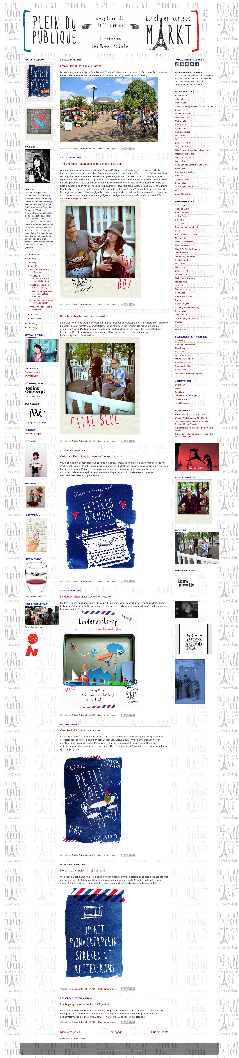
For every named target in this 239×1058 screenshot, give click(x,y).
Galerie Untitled (182, 117)
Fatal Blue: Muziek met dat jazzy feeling (84, 316)
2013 (30, 323)
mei (33, 266)
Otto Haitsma (181, 161)
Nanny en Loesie (183, 157)
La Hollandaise (182, 355)
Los (176, 139)
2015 (30, 258)
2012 (30, 327)
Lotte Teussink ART (184, 143)
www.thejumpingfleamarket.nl (75, 198)
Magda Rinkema (182, 146)
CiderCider (180, 348)
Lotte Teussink (181, 271)
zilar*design (180, 329)
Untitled (178, 322)
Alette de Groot (182, 209)
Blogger (139, 1050)
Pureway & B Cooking (185, 172)
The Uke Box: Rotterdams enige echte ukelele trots (91, 163)
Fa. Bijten (179, 351)
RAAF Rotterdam (183, 362)
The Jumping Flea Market (186, 186)
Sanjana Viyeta (182, 179)
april (33, 314)
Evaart (178, 110)
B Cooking (180, 341)
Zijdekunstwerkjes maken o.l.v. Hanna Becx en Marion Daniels (192, 423)
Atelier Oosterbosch (184, 216)
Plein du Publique (33, 434)
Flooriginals (180, 238)
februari (34, 318)
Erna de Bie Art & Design (186, 234)
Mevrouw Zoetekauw (184, 359)
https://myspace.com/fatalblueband (77, 335)
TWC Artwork (181, 315)
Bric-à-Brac (180, 220)
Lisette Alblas (181, 267)
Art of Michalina (182, 99)
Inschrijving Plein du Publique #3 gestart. (85, 1004)
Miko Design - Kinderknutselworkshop (192, 150)
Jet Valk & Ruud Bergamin (187, 396)
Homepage (115, 1032)
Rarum (178, 300)
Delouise (179, 388)
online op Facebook (142, 72)
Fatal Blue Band (182, 113)
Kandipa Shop (181, 124)
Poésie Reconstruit (183, 296)
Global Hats (180, 121)
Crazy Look (180, 223)
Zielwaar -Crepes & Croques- (188, 373)
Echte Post (180, 231)
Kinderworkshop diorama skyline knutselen (86, 596)
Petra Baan (180, 168)
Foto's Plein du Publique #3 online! (81, 66)
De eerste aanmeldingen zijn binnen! (82, 870)
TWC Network (31, 376)
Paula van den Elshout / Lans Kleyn (191, 165)
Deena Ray (180, 385)
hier (148, 1013)
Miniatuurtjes (181, 282)
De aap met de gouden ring (187, 227)
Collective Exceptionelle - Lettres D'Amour (194, 106)
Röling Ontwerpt (32, 372)
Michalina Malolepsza (185, 278)
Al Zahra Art (180, 205)
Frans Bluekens (182, 245)
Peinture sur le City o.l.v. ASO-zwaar (191, 414)
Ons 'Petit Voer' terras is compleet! (81, 730)
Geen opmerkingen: (107, 148)
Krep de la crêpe (182, 132)
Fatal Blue (179, 392)
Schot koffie (180, 183)
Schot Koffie (180, 370)
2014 (30, 262)
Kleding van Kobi (183, 128)
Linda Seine (180, 135)
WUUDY (179, 190)
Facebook (94, 475)
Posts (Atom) (80, 1038)
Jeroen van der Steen (185, 256)
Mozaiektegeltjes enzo (185, 154)
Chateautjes (180, 103)
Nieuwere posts (70, 1032)
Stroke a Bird (181, 311)
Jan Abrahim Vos (183, 253)
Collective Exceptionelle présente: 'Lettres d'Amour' (91, 456)
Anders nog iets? (183, 212)
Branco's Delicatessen (185, 344)
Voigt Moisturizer (182, 403)
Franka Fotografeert (184, 242)
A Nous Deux (181, 95)
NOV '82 (179, 285)
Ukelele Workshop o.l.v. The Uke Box (192, 418)
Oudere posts (159, 1032)
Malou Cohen (181, 274)
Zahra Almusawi (182, 194)
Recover (179, 175)
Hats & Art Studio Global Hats (188, 249)
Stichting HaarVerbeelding (187, 307)
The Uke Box (181, 399)
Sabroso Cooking (183, 366)
